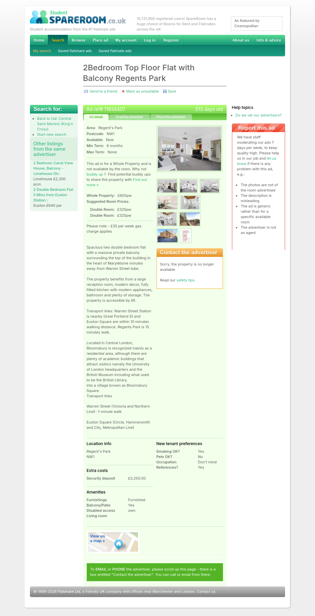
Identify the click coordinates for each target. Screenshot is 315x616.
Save (172, 91)
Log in (149, 40)
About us (240, 40)
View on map (113, 542)
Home (39, 40)
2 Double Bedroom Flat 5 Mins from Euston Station (53, 194)
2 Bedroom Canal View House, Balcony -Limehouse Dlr (53, 168)
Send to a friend (103, 91)
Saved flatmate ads (114, 50)
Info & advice (269, 40)
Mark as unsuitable (142, 91)
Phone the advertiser (170, 117)
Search (58, 40)
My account (126, 40)
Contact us (206, 591)
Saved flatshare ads (75, 50)
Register (171, 40)
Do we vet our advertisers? (259, 115)
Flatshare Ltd (69, 591)
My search (42, 50)
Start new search (51, 134)
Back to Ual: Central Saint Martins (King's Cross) (55, 123)
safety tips (185, 280)
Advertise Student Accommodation (100, 40)
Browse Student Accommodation (78, 40)
